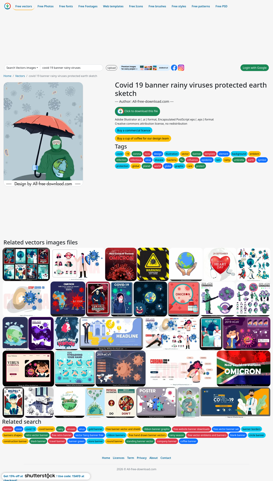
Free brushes (157, 6)
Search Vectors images (21, 68)
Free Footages (88, 6)
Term (130, 458)
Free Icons (136, 6)
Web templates (113, 6)
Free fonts (66, 6)
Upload (111, 67)
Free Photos (45, 6)
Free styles (179, 6)
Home (7, 76)
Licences (118, 458)
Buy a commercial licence (133, 130)
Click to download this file (137, 111)
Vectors (20, 76)
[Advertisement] (136, 37)
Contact (166, 458)
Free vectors (23, 6)
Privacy (142, 458)
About (153, 458)
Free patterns (201, 6)
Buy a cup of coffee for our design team (143, 138)
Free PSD (221, 6)
